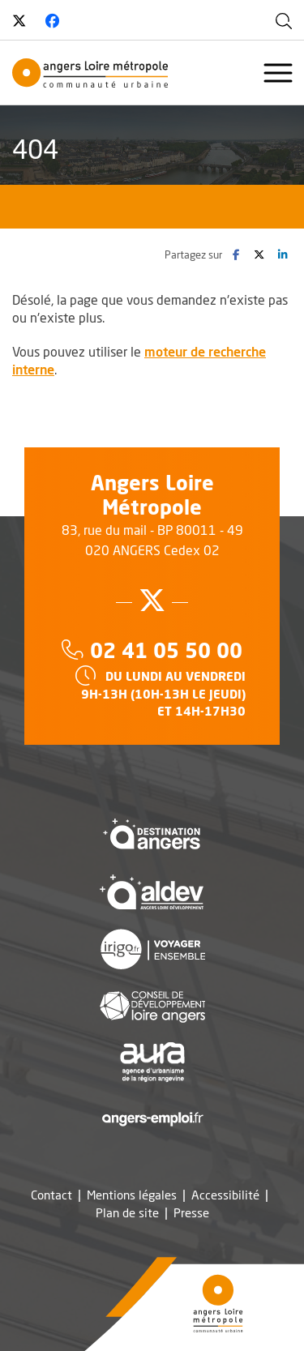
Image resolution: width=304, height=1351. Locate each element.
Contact (51, 1195)
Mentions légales (132, 1195)
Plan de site (127, 1213)
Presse (191, 1213)
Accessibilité (225, 1195)
